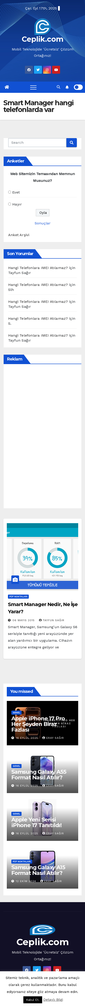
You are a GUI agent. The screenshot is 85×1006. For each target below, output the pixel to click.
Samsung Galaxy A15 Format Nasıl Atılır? (38, 870)
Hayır (17, 204)
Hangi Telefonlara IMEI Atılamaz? (38, 268)
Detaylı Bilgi (53, 1000)
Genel (16, 712)
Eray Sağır (53, 737)
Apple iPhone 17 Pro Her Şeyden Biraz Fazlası (38, 724)
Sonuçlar (43, 223)
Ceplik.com (42, 39)
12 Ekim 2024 (26, 881)
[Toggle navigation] (33, 87)
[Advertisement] (42, 436)
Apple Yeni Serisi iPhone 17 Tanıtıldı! (36, 822)
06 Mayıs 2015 (24, 620)
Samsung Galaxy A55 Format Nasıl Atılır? (38, 775)
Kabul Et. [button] (32, 999)
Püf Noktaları (18, 596)
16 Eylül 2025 (27, 737)
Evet (16, 192)
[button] (58, 87)
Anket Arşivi (18, 235)
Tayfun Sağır (51, 620)
